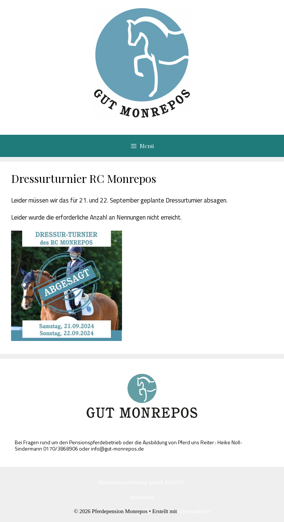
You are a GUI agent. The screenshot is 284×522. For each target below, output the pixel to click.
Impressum (142, 497)
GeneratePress (194, 511)
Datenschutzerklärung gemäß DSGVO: (142, 482)
